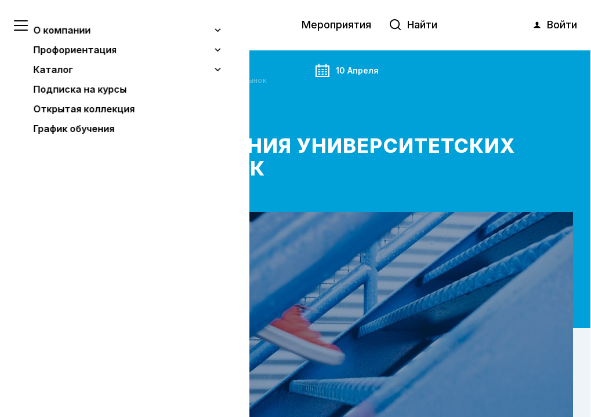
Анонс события (89, 67)
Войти (554, 25)
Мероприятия (336, 25)
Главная (34, 67)
